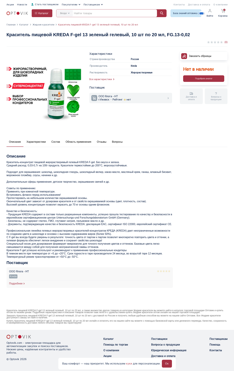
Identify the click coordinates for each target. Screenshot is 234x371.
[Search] (111, 13)
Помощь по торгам (115, 344)
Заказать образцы (200, 56)
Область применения (78, 141)
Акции (10, 4)
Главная (10, 24)
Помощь (214, 344)
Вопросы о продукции (165, 344)
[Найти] (160, 13)
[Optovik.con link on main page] (18, 337)
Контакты (179, 4)
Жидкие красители (43, 24)
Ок (167, 363)
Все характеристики (101, 79)
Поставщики (159, 339)
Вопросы (117, 141)
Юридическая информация (168, 350)
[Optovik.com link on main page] (17, 13)
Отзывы (101, 141)
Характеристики (36, 141)
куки (129, 363)
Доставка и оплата (199, 4)
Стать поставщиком (44, 5)
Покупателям (71, 4)
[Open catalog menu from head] (42, 13)
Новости (22, 4)
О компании (220, 4)
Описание (15, 141)
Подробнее (16, 283)
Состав (55, 141)
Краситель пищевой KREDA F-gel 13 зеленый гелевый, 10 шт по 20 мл (98, 24)
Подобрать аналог (203, 78)
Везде (65, 13)
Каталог (23, 24)
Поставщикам (93, 4)
